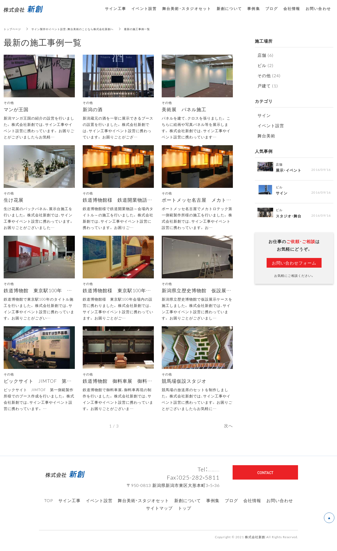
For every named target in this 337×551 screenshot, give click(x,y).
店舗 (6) (265, 55)
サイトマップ (159, 515)
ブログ (231, 507)
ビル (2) (265, 65)
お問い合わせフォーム (294, 264)
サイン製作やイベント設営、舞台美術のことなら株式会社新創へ (83, 28)
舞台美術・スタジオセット (143, 507)
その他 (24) (268, 75)
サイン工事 (69, 507)
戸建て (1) (267, 85)
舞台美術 (266, 135)
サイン (264, 115)
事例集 (213, 507)
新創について (187, 507)
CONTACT (265, 479)
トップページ (14, 28)
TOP (48, 507)
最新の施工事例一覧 (157, 28)
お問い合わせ (279, 507)
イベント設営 (270, 125)
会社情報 (252, 507)
